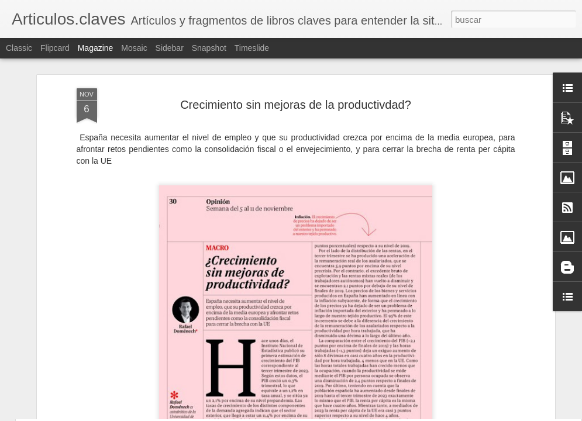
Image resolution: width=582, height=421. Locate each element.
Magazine (95, 48)
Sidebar (170, 48)
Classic (19, 48)
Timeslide (252, 48)
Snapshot (209, 48)
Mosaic (134, 48)
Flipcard (55, 48)
